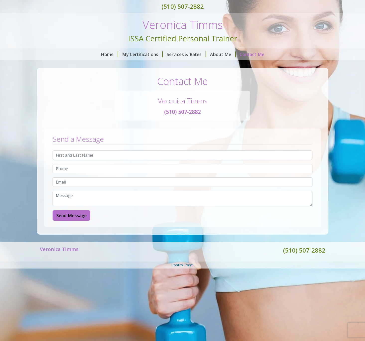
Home (109, 54)
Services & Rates (186, 54)
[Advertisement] (182, 304)
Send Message (71, 215)
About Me (223, 54)
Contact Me (252, 54)
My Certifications (142, 54)
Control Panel (182, 265)
